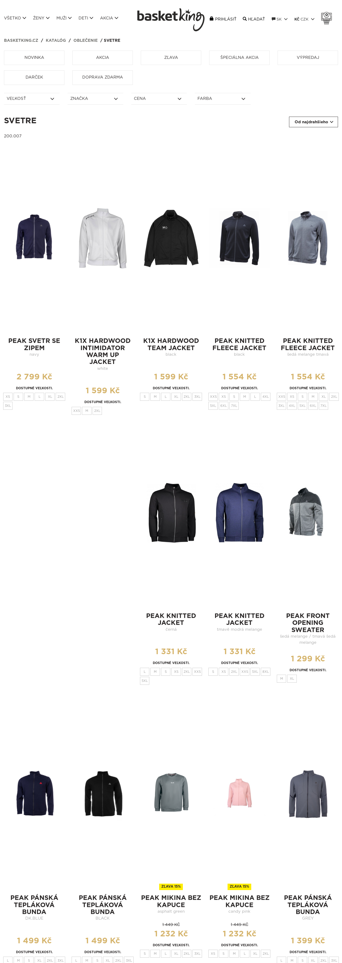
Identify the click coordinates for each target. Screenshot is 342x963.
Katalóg (56, 41)
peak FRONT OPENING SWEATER (308, 623)
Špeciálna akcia (239, 58)
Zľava (171, 58)
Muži (64, 18)
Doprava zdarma (102, 77)
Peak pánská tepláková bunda (34, 905)
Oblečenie (85, 41)
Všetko (15, 18)
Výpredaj (308, 58)
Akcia (109, 18)
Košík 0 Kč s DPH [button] (328, 15)
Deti (86, 18)
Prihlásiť (226, 19)
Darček (34, 77)
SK (280, 19)
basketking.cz (21, 41)
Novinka (34, 58)
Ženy (41, 18)
